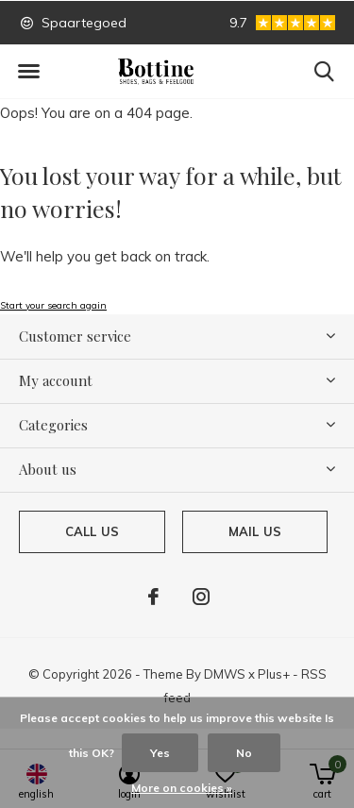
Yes (160, 753)
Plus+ (274, 674)
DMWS (224, 674)
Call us (92, 531)
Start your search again (53, 305)
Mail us (254, 531)
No (244, 753)
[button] (28, 71)
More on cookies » (181, 788)
